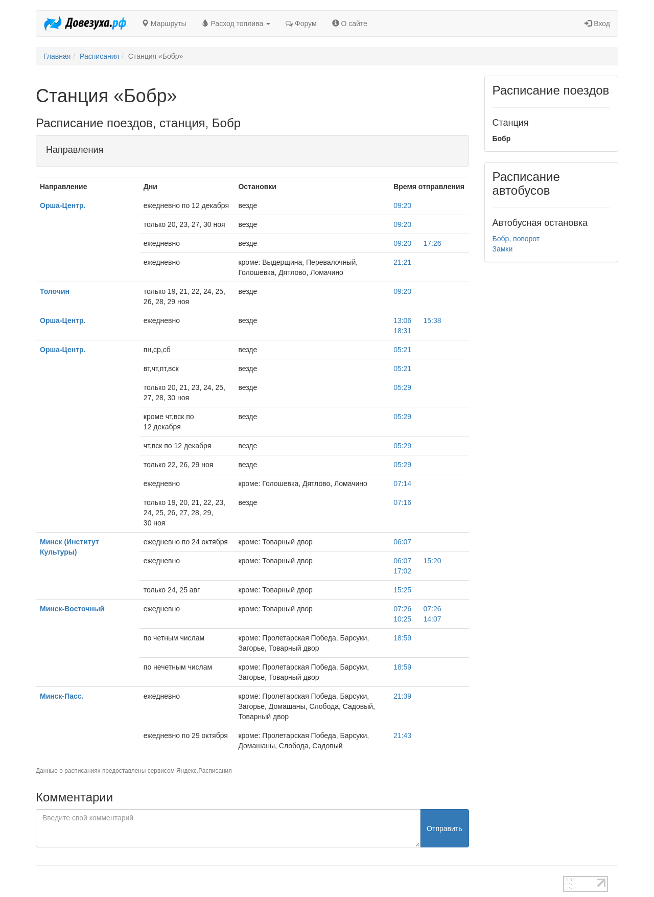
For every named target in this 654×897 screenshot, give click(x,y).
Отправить (444, 828)
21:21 (402, 262)
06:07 (402, 542)
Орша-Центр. (63, 205)
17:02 (402, 571)
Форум (301, 23)
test (291, 881)
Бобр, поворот (516, 239)
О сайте (349, 23)
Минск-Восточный (72, 609)
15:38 (432, 320)
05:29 (402, 387)
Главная (57, 56)
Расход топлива (236, 23)
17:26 (432, 243)
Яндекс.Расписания (204, 770)
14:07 (432, 619)
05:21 (402, 350)
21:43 (402, 735)
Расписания (99, 56)
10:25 (402, 619)
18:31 (402, 331)
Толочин (54, 291)
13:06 (402, 320)
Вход (597, 23)
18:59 (402, 638)
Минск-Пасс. (62, 696)
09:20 (402, 205)
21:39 (402, 696)
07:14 (402, 483)
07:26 (402, 609)
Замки (503, 249)
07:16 (402, 502)
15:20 (432, 561)
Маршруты (164, 23)
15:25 (402, 590)
